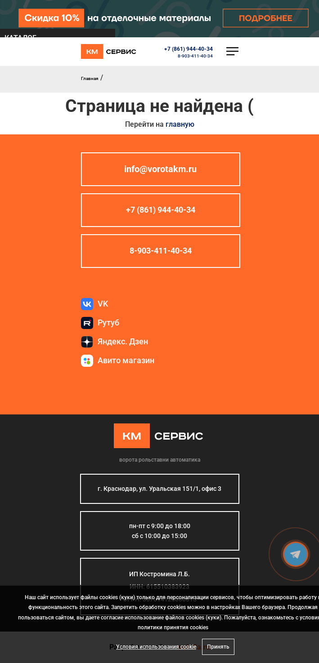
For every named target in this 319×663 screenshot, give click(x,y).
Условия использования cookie (156, 647)
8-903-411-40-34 (195, 55)
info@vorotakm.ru (160, 169)
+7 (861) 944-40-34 (188, 49)
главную (180, 124)
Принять (218, 647)
